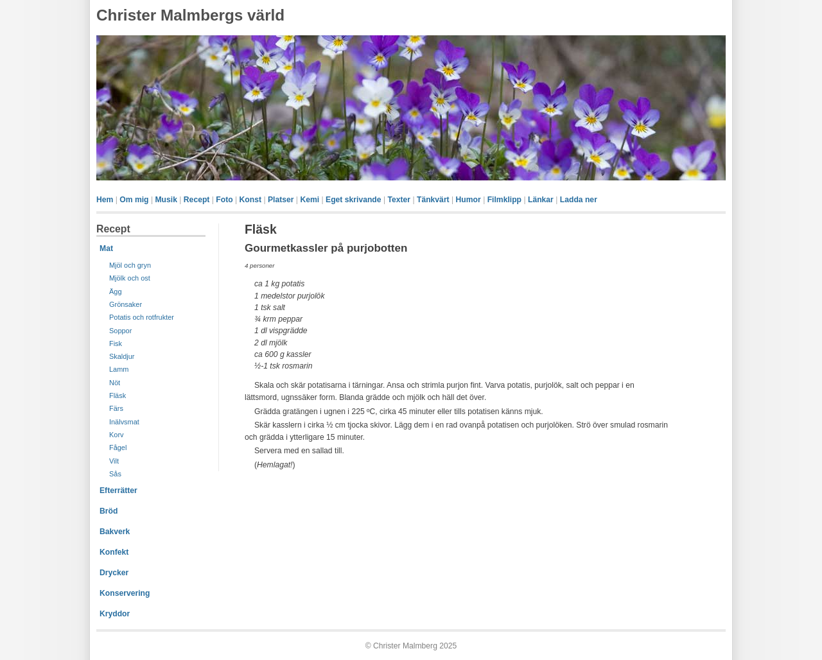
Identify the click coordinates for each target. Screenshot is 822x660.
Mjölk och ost (129, 278)
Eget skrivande (353, 199)
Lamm (118, 369)
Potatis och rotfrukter (141, 317)
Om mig (133, 199)
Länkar (541, 199)
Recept (197, 199)
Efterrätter (118, 490)
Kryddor (115, 613)
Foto (224, 199)
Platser (281, 199)
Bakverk (115, 531)
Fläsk (117, 395)
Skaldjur (122, 356)
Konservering (125, 593)
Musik (166, 199)
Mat (106, 248)
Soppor (120, 330)
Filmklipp (504, 199)
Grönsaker (125, 304)
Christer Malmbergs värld (190, 15)
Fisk (115, 343)
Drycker (114, 572)
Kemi (309, 199)
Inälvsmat (124, 422)
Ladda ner (578, 199)
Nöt (114, 382)
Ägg (115, 291)
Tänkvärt (433, 199)
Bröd (109, 511)
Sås (115, 474)
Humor (468, 199)
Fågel (118, 447)
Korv (116, 435)
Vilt (114, 461)
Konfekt (114, 552)
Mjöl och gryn (130, 265)
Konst (250, 199)
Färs (116, 408)
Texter (398, 199)
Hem (104, 199)
